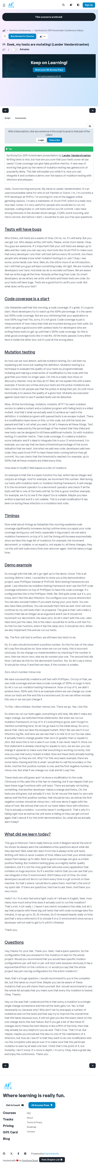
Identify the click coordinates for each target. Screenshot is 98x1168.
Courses (9, 1113)
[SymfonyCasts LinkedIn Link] (27, 1153)
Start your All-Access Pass (49, 70)
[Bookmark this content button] (4, 36)
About (30, 1118)
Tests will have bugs (23, 229)
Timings (12, 515)
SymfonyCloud (30, 1160)
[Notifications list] (71, 5)
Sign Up (89, 5)
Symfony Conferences (20, 30)
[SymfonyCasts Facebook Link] (21, 1153)
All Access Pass (41, 1105)
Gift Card (10, 1132)
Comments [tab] (20, 118)
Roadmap (31, 1127)
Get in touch (15, 1105)
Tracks (8, 1119)
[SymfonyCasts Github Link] (6, 1153)
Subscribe (54, 140)
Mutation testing (20, 352)
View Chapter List (52, 1159)
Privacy (38, 1122)
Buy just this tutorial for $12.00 (49, 76)
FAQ (29, 1113)
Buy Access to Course (22, 36)
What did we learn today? (28, 834)
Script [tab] (7, 118)
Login (41, 140)
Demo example (18, 564)
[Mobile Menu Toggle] (4, 5)
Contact (31, 1131)
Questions (14, 942)
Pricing (8, 1126)
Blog (6, 1139)
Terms (30, 1122)
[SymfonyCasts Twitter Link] (13, 1153)
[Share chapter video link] (3, 49)
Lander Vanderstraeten (76, 155)
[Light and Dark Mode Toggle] (78, 5)
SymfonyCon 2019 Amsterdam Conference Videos (59, 30)
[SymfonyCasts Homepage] (12, 5)
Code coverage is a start (27, 298)
